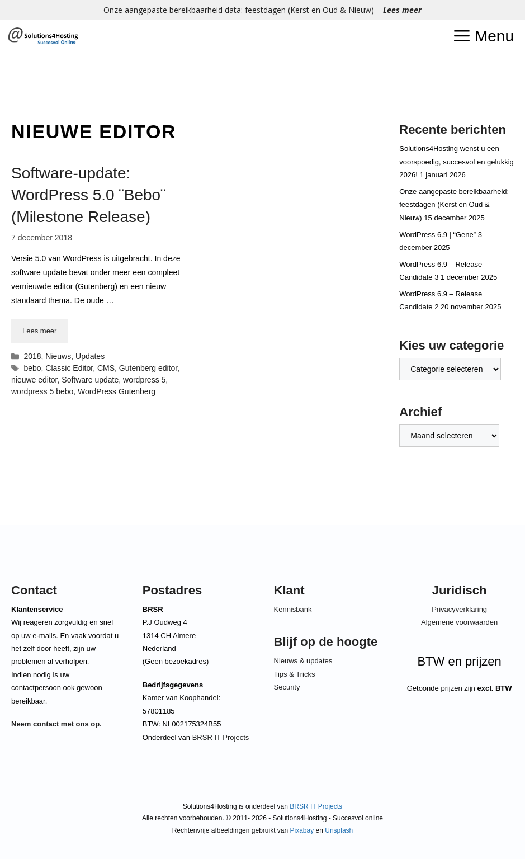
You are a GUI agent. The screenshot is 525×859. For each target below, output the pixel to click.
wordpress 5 (144, 379)
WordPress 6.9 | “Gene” (437, 234)
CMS (106, 368)
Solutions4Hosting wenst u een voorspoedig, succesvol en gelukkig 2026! (456, 161)
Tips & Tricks (294, 674)
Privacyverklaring (459, 609)
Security (287, 687)
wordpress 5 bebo (42, 391)
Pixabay (302, 830)
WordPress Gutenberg (116, 391)
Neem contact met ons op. (56, 724)
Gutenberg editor (148, 368)
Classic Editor (69, 368)
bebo (32, 368)
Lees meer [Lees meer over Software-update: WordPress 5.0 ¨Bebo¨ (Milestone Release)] (39, 331)
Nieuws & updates (303, 661)
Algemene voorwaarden (459, 622)
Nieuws (58, 356)
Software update (90, 379)
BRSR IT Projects (220, 737)
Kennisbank (293, 609)
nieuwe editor (34, 379)
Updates (90, 356)
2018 (32, 356)
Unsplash (339, 830)
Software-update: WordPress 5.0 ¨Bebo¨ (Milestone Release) (88, 194)
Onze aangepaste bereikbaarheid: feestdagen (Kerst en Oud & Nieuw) (454, 204)
